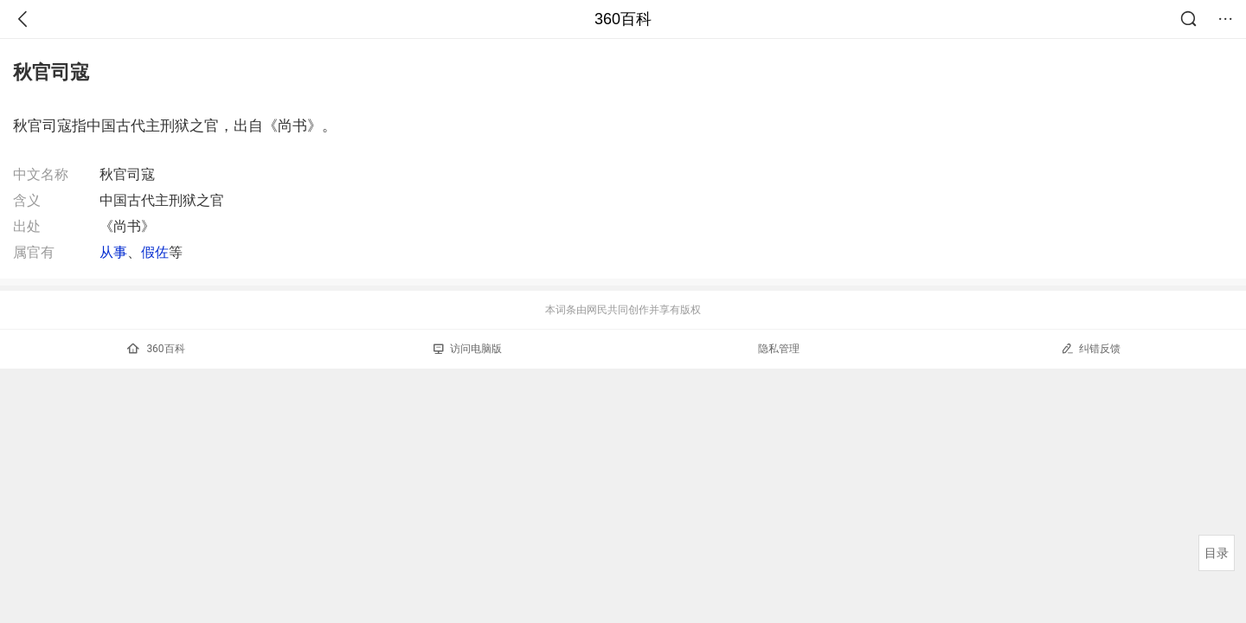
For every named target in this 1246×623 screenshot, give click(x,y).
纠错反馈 (1091, 348)
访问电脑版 (468, 349)
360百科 (623, 19)
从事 (113, 252)
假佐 (155, 252)
